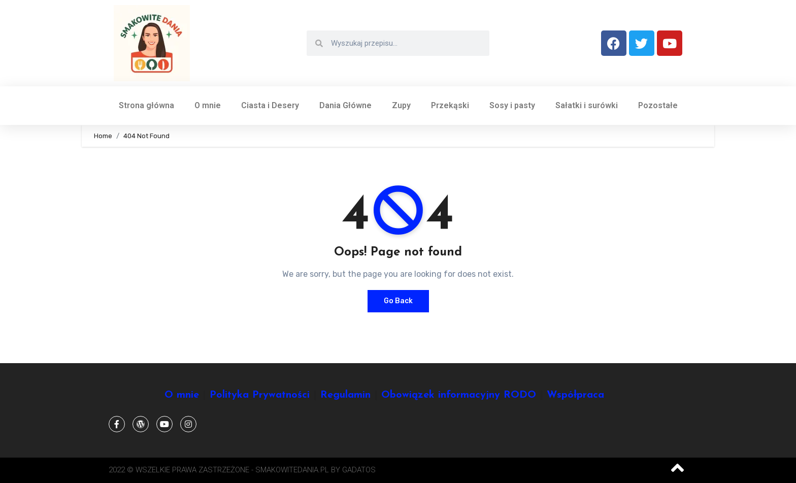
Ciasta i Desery (270, 105)
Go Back (398, 301)
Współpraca (575, 395)
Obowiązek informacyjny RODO (458, 395)
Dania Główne (345, 105)
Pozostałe (658, 105)
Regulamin (345, 395)
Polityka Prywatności (260, 395)
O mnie (207, 105)
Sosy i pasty (512, 105)
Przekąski (450, 105)
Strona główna (146, 105)
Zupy (401, 105)
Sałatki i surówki (586, 105)
